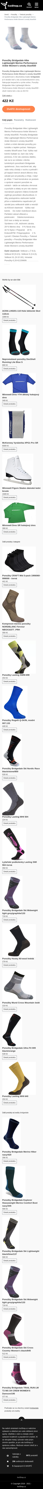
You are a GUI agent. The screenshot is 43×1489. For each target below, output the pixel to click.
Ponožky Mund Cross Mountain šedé (21, 1003)
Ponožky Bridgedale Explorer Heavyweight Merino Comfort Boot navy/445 (19, 1203)
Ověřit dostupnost (18, 109)
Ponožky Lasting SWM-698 (15, 675)
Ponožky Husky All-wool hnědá (18, 958)
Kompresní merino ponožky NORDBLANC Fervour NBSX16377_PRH (16, 627)
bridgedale (24, 1113)
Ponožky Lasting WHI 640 (15, 1096)
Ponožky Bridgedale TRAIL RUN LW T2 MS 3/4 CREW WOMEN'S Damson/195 (20, 1391)
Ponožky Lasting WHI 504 (15, 817)
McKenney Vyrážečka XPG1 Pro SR (20, 443)
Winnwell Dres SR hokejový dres (18, 525)
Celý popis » (7, 96)
